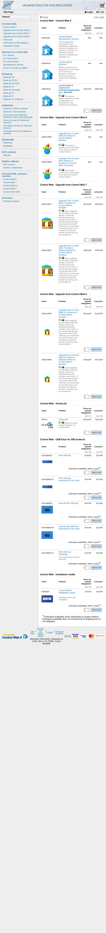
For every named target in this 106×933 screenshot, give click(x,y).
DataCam (8, 105)
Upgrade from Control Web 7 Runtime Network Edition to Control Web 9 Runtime (69, 250)
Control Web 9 (9, 27)
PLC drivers (8, 55)
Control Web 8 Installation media (67, 591)
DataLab (8, 74)
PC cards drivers (11, 61)
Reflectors (8, 143)
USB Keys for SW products (15, 43)
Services (8, 198)
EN (97, 12)
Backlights (8, 146)
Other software (11, 161)
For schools (10, 152)
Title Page (8, 12)
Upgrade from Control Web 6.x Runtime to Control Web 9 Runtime (69, 313)
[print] (45, 17)
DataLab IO (8, 86)
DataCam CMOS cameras (15, 108)
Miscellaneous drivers (13, 65)
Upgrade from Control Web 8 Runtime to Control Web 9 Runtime (69, 136)
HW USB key (65, 455)
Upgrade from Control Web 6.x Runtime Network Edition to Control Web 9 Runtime (69, 359)
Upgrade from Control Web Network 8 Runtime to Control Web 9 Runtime (69, 161)
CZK (96, 17)
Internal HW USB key (68, 503)
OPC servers (9, 164)
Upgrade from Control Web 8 (16, 30)
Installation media (11, 46)
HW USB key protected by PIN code (69, 479)
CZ (102, 12)
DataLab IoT (9, 93)
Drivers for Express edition (15, 68)
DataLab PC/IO (10, 80)
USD (102, 17)
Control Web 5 (9, 189)
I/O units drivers (10, 58)
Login (90, 12)
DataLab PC (9, 77)
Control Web (10, 24)
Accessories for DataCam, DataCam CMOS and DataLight (18, 116)
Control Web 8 (9, 179)
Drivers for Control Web (16, 52)
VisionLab (7, 40)
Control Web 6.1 (10, 185)
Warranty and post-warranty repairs (40, 632)
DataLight (9, 139)
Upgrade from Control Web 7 (16, 33)
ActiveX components (12, 167)
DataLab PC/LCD (11, 83)
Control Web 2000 (11, 192)
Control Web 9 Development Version (69, 38)
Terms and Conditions (59, 632)
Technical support (11, 201)
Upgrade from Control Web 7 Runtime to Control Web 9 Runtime (69, 204)
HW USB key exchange (65, 553)
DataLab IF (8, 96)
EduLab (6, 155)
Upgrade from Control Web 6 (16, 36)
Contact (49, 632)
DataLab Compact (11, 90)
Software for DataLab (13, 99)
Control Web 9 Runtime (65, 63)
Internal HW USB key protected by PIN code (69, 527)
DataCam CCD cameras (14, 112)
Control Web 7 (9, 182)
